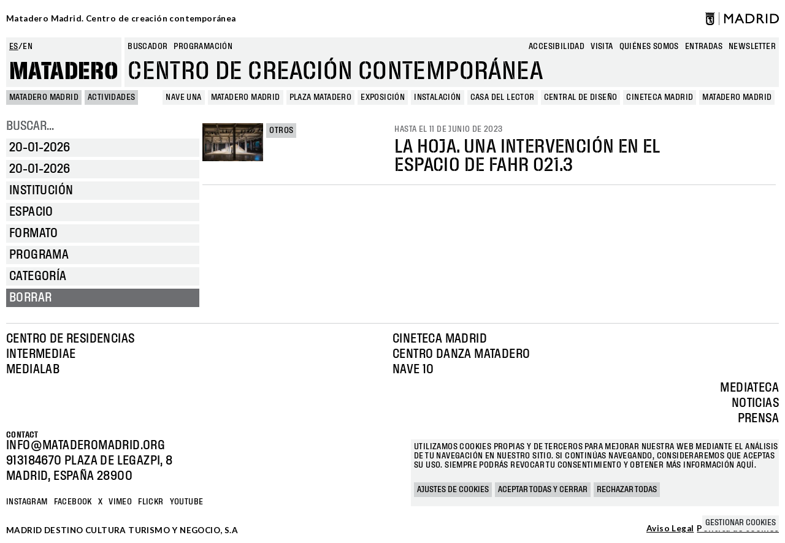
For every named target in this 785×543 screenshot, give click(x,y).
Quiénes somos (649, 46)
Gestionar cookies (740, 522)
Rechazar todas (627, 489)
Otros (281, 130)
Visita (602, 46)
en (28, 46)
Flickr (150, 502)
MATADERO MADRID (43, 97)
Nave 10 (413, 369)
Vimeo (120, 502)
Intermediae (40, 354)
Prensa (758, 418)
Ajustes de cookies (453, 489)
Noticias (755, 403)
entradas (703, 46)
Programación (203, 46)
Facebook (73, 502)
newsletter (752, 46)
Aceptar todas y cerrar (543, 489)
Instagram (27, 502)
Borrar (30, 298)
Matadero (63, 71)
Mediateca (749, 388)
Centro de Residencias (70, 339)
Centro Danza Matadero (461, 354)
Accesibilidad (556, 46)
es (13, 46)
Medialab (32, 369)
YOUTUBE (187, 502)
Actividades (111, 97)
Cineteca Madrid (439, 339)
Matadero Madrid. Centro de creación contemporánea (121, 18)
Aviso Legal (670, 529)
